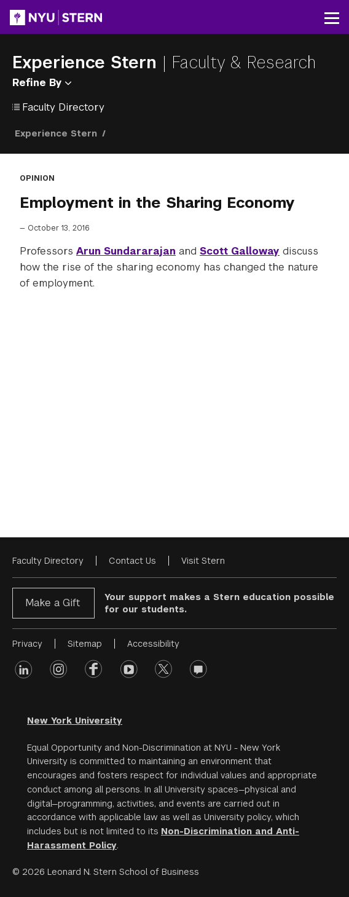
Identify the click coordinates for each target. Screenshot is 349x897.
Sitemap (85, 643)
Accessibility (153, 643)
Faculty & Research (243, 62)
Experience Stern (87, 62)
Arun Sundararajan (126, 251)
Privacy (27, 643)
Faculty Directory (48, 560)
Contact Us (132, 560)
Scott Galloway (240, 251)
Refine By (41, 82)
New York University (74, 720)
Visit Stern (203, 560)
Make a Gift (52, 602)
